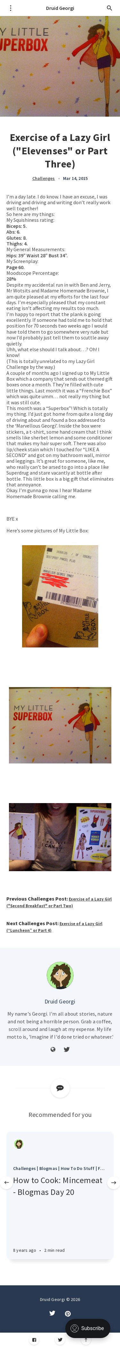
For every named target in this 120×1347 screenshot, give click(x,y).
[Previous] (6, 1182)
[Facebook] (34, 1340)
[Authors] (18, 1144)
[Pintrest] (68, 1313)
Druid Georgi (60, 8)
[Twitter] (67, 1050)
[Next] (113, 1182)
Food (103, 1168)
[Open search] (109, 8)
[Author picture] (60, 975)
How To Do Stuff (78, 1168)
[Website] (53, 1050)
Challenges (43, 178)
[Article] (60, 1145)
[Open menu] (10, 8)
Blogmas (48, 1168)
